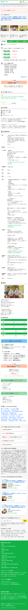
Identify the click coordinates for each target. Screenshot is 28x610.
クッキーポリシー (22, 603)
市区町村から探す (4, 572)
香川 (13, 564)
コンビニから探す (4, 576)
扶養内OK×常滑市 (12, 417)
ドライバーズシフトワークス (6, 581)
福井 (8, 560)
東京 (2, 546)
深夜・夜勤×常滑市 (4, 417)
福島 (14, 556)
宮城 (8, 556)
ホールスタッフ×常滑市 (14, 408)
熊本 (8, 567)
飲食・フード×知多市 (13, 530)
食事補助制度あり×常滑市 (17, 419)
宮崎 (11, 567)
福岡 (2, 567)
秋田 (10, 556)
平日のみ (8, 523)
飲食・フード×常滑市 (5, 408)
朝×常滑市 (20, 414)
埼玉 (7, 546)
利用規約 (8, 603)
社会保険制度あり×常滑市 (13, 420)
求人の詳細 (10, 41)
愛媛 (15, 564)
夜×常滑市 (18, 416)
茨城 (10, 546)
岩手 (7, 556)
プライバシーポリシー (15, 603)
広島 (8, 564)
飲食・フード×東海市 (21, 530)
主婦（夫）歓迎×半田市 (13, 533)
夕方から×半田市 (23, 531)
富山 (4, 560)
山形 (12, 556)
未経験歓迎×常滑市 (4, 413)
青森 (5, 556)
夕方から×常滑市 (12, 416)
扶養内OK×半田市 (21, 536)
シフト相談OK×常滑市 (5, 414)
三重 (6, 549)
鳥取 (2, 564)
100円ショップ (3, 525)
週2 (2, 523)
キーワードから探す (20, 574)
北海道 (2, 556)
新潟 (2, 560)
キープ (23, 2)
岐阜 (8, 549)
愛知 (2, 549)
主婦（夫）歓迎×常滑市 (5, 409)
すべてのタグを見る (23, 99)
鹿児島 (14, 567)
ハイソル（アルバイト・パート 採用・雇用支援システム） (11, 584)
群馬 (14, 546)
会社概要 (2, 603)
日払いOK (17, 523)
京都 (6, 553)
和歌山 (12, 553)
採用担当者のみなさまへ (10, 605)
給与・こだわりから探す (5, 574)
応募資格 (17, 41)
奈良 (10, 553)
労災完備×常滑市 (4, 420)
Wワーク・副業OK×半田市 (5, 536)
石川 (6, 560)
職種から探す (17, 572)
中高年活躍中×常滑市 (15, 409)
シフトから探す (23, 572)
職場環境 (24, 41)
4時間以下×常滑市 (13, 414)
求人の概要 (3, 41)
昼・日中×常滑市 (4, 416)
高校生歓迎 (13, 523)
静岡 (4, 549)
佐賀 (4, 567)
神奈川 (4, 546)
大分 (10, 567)
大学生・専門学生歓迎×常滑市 (17, 411)
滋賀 (8, 553)
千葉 (8, 546)
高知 (17, 564)
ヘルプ (5, 603)
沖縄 (16, 567)
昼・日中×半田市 (20, 533)
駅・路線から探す (11, 572)
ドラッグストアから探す (12, 576)
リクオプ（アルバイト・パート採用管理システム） (10, 582)
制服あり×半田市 (14, 536)
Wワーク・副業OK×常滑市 (5, 411)
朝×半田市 (3, 535)
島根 (4, 564)
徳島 (11, 564)
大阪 (2, 553)
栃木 (12, 546)
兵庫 (4, 553)
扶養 (4, 523)
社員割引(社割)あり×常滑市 (6, 419)
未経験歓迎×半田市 (4, 533)
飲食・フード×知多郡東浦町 (6, 531)
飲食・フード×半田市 (4, 530)
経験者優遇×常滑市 (12, 413)
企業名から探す (13, 574)
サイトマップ (3, 605)
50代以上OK (22, 523)
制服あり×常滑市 (22, 420)
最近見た (21, 2)
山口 (10, 564)
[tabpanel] (4, 29)
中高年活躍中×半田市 (9, 535)
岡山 (6, 564)
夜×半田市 (16, 535)
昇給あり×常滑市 (20, 417)
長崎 (6, 567)
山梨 (10, 560)
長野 (11, 560)
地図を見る (23, 76)
